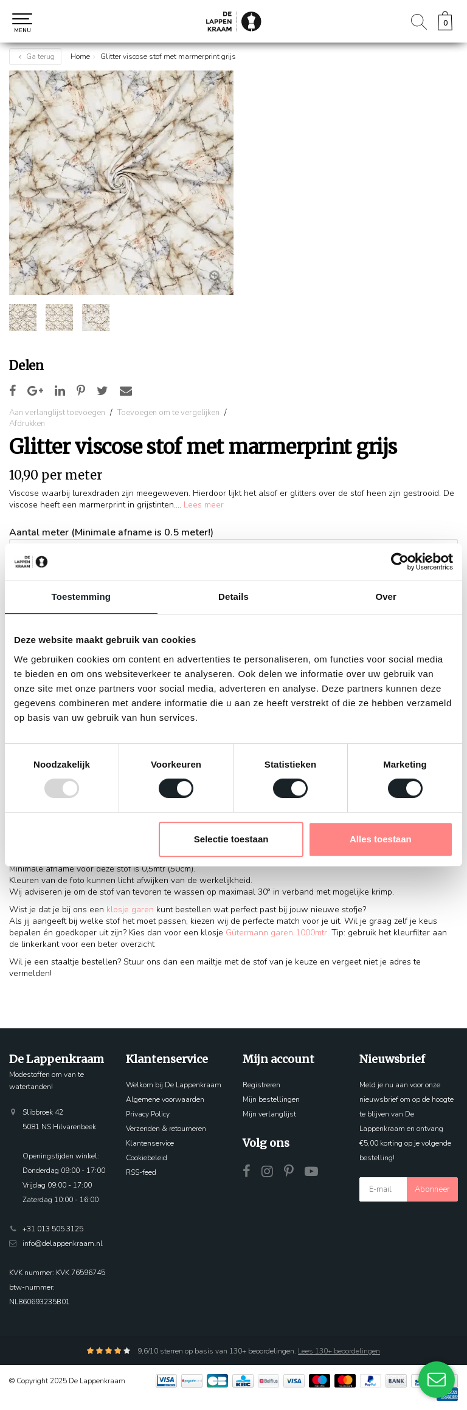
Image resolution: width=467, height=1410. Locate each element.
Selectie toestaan (231, 839)
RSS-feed (141, 1172)
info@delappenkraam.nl (62, 1243)
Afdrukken (27, 423)
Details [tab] (233, 596)
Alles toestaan (381, 839)
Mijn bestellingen (271, 1099)
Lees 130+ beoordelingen (339, 1351)
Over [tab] (385, 596)
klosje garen (130, 909)
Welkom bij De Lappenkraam (173, 1085)
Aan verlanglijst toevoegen (57, 412)
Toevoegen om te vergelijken (168, 412)
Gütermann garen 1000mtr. (277, 932)
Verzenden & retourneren (166, 1128)
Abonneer (432, 1189)
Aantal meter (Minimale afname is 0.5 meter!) (111, 532)
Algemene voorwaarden (165, 1099)
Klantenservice (150, 1143)
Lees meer (204, 505)
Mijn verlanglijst (269, 1114)
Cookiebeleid (146, 1158)
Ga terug (35, 56)
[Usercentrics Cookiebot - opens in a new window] (400, 561)
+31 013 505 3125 (52, 1229)
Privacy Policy (148, 1114)
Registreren (261, 1085)
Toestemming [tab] (81, 596)
